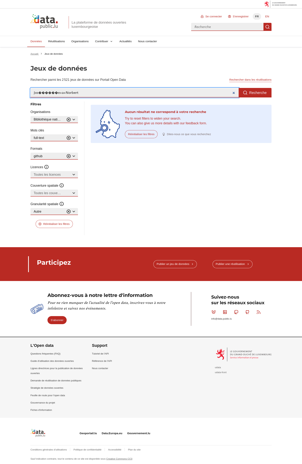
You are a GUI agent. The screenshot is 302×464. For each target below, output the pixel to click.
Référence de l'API (102, 361)
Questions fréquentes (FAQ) (45, 353)
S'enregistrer (241, 16)
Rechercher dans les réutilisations (250, 79)
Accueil (34, 53)
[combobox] (227, 27)
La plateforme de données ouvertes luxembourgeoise (99, 24)
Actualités (125, 41)
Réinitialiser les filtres (56, 223)
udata (218, 367)
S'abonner (57, 320)
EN (267, 16)
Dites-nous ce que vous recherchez (189, 134)
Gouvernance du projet (42, 402)
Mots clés (37, 130)
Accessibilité (115, 449)
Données (36, 41)
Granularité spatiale (47, 204)
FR (257, 16)
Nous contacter (147, 41)
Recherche (267, 27)
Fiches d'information (41, 410)
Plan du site (134, 449)
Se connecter (213, 16)
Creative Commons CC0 (119, 458)
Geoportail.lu (88, 433)
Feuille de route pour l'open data (47, 395)
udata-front (221, 372)
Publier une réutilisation (230, 263)
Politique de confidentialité (87, 449)
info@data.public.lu (221, 318)
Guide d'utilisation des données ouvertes (52, 361)
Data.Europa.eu (112, 433)
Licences (39, 167)
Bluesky (214, 312)
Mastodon (237, 312)
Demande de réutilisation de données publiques (55, 380)
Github (248, 312)
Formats (36, 148)
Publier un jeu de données (173, 263)
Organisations (80, 41)
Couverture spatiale (47, 185)
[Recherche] (134, 93)
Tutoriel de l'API (100, 353)
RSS (259, 312)
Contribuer (101, 41)
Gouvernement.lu (138, 433)
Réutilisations (56, 41)
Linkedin (226, 312)
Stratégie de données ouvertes (46, 387)
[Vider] (68, 119)
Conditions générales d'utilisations (49, 449)
